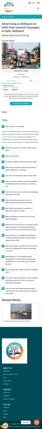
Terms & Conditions (9, 399)
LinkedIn (5, 414)
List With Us (6, 396)
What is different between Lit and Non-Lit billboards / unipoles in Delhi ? (18, 210)
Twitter (5, 411)
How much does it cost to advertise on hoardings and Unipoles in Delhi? (21, 193)
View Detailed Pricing (21, 103)
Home (4, 17)
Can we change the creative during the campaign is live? (21, 271)
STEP (30, 81)
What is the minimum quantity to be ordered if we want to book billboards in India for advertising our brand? (21, 248)
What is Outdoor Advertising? (14, 126)
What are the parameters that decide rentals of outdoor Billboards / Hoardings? (20, 169)
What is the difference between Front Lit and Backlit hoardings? (20, 218)
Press (4, 377)
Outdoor (11, 17)
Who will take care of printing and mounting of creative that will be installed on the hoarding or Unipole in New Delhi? (21, 237)
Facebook (6, 407)
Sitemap (5, 384)
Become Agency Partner (10, 374)
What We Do (6, 371)
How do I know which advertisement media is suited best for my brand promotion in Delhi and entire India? (21, 291)
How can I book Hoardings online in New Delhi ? (21, 175)
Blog (4, 417)
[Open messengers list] (36, 422)
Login (31, 3)
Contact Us (6, 392)
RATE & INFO (11, 81)
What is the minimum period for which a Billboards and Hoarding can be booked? (18, 201)
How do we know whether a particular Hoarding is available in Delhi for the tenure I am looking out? (21, 184)
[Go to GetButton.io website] (36, 426)
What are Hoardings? (12, 156)
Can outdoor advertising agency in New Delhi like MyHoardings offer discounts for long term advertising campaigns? (21, 280)
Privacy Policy (7, 381)
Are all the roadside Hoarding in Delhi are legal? (21, 162)
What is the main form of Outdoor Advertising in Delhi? (21, 149)
